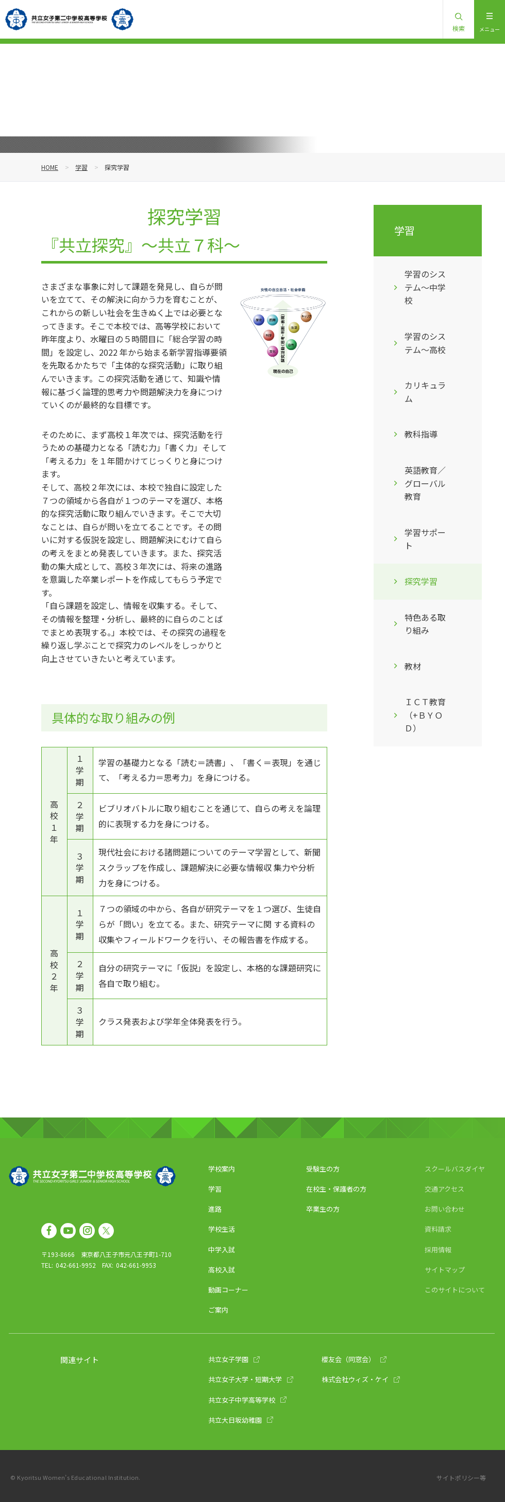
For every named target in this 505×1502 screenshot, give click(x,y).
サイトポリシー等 (461, 1477)
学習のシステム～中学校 (425, 287)
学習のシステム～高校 (425, 343)
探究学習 (421, 581)
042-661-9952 (76, 1265)
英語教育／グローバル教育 (425, 483)
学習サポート (425, 539)
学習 (81, 167)
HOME (49, 167)
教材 (413, 666)
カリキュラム (425, 392)
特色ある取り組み (425, 624)
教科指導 (421, 434)
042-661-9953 (136, 1265)
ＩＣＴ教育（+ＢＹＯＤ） (425, 714)
